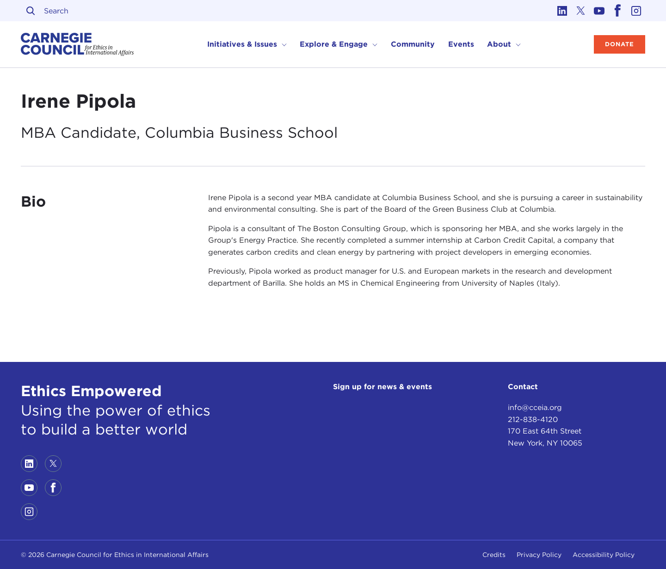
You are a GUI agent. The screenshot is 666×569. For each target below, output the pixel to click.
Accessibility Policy (604, 554)
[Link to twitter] (580, 10)
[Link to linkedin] (562, 10)
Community (413, 44)
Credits (494, 554)
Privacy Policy (539, 554)
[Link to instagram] (636, 10)
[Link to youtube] (599, 10)
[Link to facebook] (617, 10)
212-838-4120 (533, 419)
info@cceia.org (535, 407)
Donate (619, 44)
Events (461, 44)
